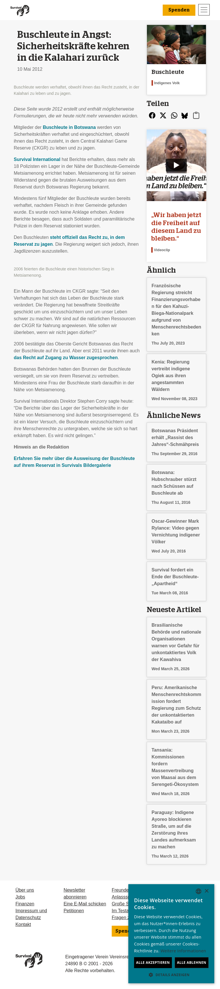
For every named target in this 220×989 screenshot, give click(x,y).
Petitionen (74, 910)
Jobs (20, 896)
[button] (171, 975)
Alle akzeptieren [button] (153, 962)
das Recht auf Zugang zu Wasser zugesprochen (66, 357)
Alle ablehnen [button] (191, 962)
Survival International (37, 159)
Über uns (24, 890)
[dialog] (171, 933)
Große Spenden (128, 903)
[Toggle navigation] (204, 9)
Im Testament (125, 910)
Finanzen (24, 903)
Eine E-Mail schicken (85, 903)
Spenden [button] (179, 10)
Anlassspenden (127, 896)
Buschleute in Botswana (69, 127)
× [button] (206, 891)
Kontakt (23, 924)
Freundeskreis (126, 890)
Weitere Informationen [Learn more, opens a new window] (183, 950)
